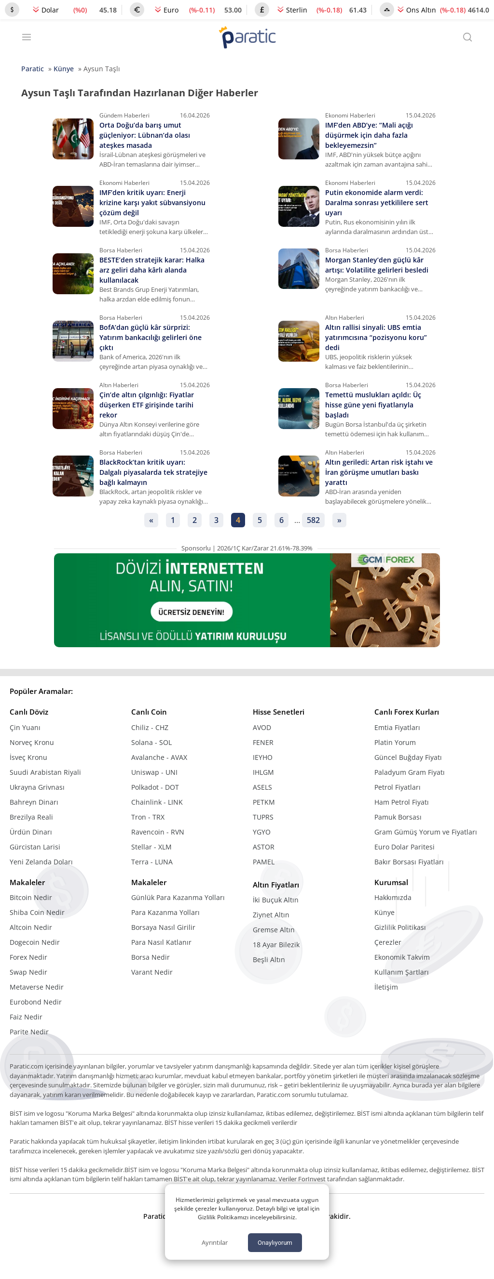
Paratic (32, 68)
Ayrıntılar (215, 1242)
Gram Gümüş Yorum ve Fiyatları (425, 831)
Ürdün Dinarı (31, 831)
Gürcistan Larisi (35, 846)
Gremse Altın (274, 929)
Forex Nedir (28, 957)
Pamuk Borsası (398, 817)
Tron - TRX (148, 817)
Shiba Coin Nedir (37, 912)
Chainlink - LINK (157, 802)
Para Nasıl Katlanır (161, 942)
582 (313, 520)
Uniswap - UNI (154, 772)
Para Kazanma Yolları (165, 912)
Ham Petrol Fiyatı (401, 802)
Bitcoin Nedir (31, 897)
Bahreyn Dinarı (34, 802)
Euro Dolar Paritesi (404, 846)
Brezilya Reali (31, 817)
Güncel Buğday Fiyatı (408, 757)
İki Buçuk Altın (276, 899)
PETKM (264, 802)
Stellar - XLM (151, 846)
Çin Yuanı (25, 727)
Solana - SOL (151, 742)
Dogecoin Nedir (35, 942)
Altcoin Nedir (31, 927)
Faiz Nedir (26, 1016)
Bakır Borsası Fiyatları (409, 861)
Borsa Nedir (150, 957)
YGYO (262, 831)
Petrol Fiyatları (397, 787)
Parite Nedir (29, 1031)
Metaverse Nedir (37, 987)
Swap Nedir (28, 972)
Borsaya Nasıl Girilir (163, 927)
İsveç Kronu (28, 757)
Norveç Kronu (32, 742)
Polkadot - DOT (155, 787)
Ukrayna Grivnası (37, 787)
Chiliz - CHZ (149, 727)
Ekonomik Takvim (402, 957)
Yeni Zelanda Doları (41, 861)
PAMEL (263, 861)
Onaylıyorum (275, 1242)
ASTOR (263, 846)
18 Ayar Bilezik (276, 944)
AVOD (262, 727)
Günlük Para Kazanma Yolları (178, 897)
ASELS (262, 787)
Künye (64, 68)
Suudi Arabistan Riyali (45, 772)
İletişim (386, 987)
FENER (263, 742)
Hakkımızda (393, 897)
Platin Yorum (395, 742)
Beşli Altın (269, 959)
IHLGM (263, 772)
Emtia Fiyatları (397, 727)
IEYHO (263, 757)
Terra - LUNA (152, 861)
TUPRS (263, 817)
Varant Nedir (152, 972)
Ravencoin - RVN (157, 831)
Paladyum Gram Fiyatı (409, 772)
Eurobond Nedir (36, 1001)
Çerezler (387, 942)
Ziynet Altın (271, 914)
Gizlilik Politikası (400, 927)
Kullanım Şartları (401, 972)
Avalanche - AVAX (159, 757)
